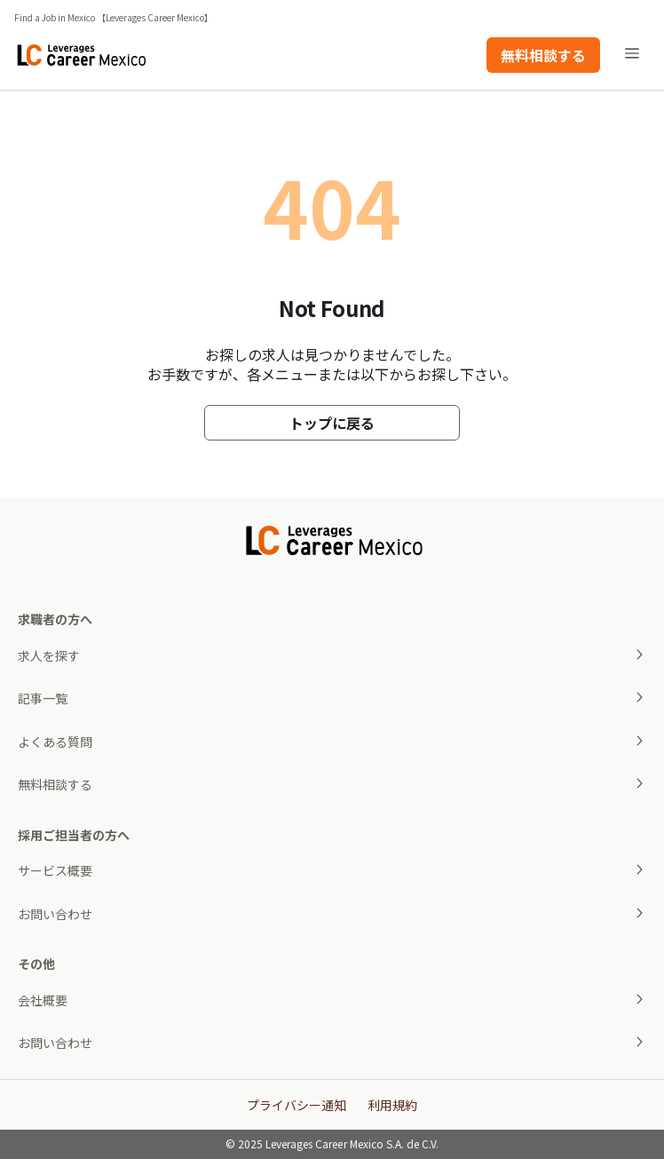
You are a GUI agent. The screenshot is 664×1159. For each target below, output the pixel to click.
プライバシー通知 (296, 1105)
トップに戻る (332, 422)
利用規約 (392, 1105)
